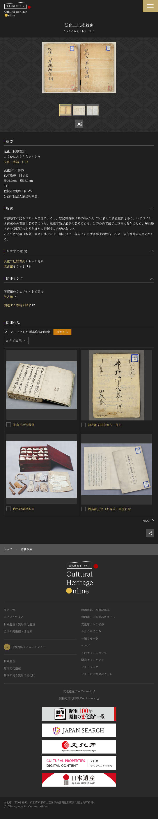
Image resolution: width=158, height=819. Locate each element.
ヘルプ (85, 645)
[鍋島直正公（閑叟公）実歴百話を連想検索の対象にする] (83, 509)
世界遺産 (9, 661)
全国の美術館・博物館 (18, 631)
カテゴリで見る (14, 617)
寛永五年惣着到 (23, 424)
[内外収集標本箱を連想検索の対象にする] (8, 509)
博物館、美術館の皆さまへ (98, 617)
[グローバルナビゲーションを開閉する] (150, 6)
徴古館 (8, 266)
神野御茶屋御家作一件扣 (105, 425)
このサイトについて (94, 653)
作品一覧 (9, 610)
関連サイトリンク (92, 660)
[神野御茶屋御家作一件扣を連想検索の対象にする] (83, 425)
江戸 (25, 162)
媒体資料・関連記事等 (95, 610)
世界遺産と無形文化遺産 (19, 624)
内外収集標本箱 (23, 509)
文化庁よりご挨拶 (92, 624)
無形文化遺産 (12, 668)
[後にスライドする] (148, 520)
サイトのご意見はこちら (97, 674)
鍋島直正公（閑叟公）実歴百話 (109, 509)
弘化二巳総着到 (14, 261)
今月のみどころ (91, 631)
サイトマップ (89, 667)
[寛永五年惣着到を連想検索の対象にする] (8, 424)
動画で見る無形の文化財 (19, 675)
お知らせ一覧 (89, 638)
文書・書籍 (11, 162)
